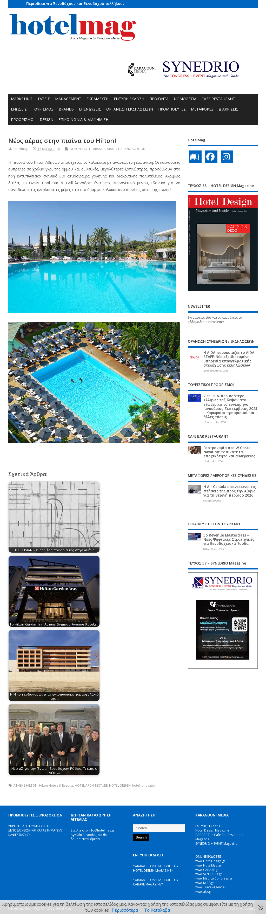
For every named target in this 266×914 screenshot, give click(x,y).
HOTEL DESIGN (120, 785)
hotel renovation (144, 785)
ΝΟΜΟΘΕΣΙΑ (185, 98)
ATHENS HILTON (25, 785)
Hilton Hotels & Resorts (56, 785)
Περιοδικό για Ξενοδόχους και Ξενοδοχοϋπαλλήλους (75, 3)
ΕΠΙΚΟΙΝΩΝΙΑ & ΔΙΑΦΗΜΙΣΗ (83, 119)
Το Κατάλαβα (157, 910)
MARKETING (21, 98)
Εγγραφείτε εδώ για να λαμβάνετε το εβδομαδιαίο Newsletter (215, 319)
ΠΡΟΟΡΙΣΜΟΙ (23, 119)
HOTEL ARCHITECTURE (91, 785)
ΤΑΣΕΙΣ (43, 98)
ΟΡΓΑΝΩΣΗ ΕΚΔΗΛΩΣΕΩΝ (129, 109)
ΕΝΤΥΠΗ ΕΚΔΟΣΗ (129, 98)
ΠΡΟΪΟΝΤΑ (159, 98)
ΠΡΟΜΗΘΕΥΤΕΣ (172, 109)
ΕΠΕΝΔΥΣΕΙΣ (90, 109)
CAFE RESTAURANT (218, 98)
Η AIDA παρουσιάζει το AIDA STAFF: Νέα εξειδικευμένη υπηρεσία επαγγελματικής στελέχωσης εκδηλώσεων (228, 359)
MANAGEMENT (68, 98)
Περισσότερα (125, 910)
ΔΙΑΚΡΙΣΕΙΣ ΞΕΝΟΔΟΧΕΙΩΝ (126, 149)
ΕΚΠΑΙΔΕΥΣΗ (98, 98)
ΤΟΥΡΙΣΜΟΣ (43, 109)
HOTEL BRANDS (93, 149)
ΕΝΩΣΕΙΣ (19, 109)
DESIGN (46, 119)
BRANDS (66, 109)
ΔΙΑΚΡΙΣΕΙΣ (228, 109)
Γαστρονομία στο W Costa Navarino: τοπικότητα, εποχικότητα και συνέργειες (229, 451)
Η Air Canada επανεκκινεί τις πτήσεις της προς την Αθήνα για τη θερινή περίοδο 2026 (229, 490)
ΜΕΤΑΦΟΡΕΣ (202, 109)
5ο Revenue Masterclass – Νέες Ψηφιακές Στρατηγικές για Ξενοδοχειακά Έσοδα (228, 539)
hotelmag (21, 149)
